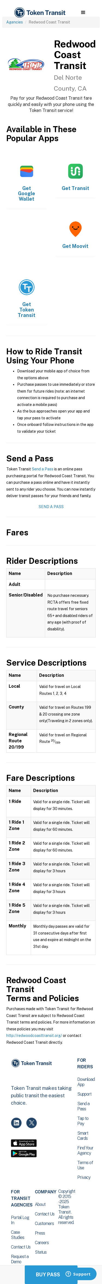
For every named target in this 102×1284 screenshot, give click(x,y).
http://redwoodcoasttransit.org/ (34, 1035)
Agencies (14, 22)
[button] (83, 12)
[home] (39, 12)
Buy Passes (51, 1274)
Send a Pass (42, 469)
